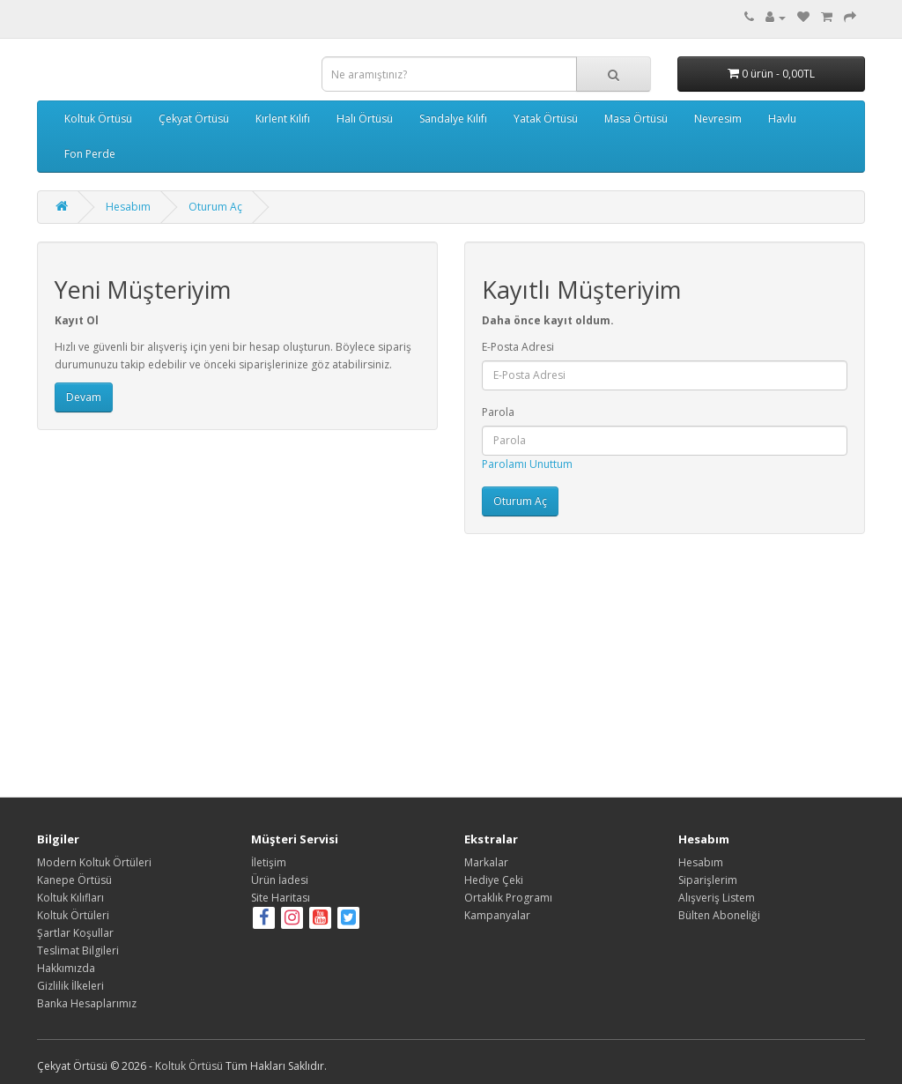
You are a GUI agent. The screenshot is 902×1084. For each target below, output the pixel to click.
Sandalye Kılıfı (453, 118)
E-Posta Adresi (518, 346)
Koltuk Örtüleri (73, 915)
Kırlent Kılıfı (282, 118)
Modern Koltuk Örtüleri (94, 862)
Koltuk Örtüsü (98, 118)
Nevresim (718, 118)
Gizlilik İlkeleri (70, 985)
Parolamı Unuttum (527, 464)
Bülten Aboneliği (719, 915)
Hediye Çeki (493, 879)
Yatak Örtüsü (546, 118)
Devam (83, 397)
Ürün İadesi (279, 879)
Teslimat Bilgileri (78, 950)
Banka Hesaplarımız (87, 1003)
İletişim (268, 862)
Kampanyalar (497, 915)
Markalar (486, 862)
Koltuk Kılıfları (70, 897)
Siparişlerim (707, 879)
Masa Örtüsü (636, 118)
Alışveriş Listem (716, 897)
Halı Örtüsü (364, 118)
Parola (498, 412)
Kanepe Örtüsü (74, 879)
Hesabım (128, 206)
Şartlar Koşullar (75, 932)
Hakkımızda (66, 968)
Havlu (782, 118)
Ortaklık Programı (508, 897)
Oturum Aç (215, 206)
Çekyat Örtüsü (194, 118)
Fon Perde (89, 153)
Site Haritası (280, 897)
